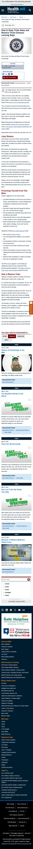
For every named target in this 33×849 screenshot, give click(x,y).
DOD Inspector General (16, 815)
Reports (3, 765)
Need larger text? (8, 25)
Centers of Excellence (7, 701)
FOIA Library (4, 747)
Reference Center (7, 737)
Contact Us (4, 659)
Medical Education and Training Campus (11, 675)
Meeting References (6, 755)
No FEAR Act (9, 808)
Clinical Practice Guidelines (8, 740)
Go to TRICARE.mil (6, 773)
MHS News (4, 719)
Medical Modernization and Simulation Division (13, 677)
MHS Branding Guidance (7, 657)
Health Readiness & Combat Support (10, 698)
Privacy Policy (20, 804)
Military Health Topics (8, 681)
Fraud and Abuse (21, 808)
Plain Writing (11, 822)
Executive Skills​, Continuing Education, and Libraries (14, 672)
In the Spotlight (5, 729)
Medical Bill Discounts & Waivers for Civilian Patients (15, 706)
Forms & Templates (6, 750)
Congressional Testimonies (8, 742)
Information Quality (8, 818)
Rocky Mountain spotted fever (21, 127)
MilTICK (9, 264)
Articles (7, 584)
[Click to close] (31, 303)
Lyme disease (9, 127)
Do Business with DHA (7, 792)
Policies (3, 757)
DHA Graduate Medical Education (9, 667)
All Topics (3, 683)
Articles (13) (21, 336)
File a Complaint (5, 797)
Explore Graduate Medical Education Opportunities (14, 795)
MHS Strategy (5, 649)
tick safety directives (19, 231)
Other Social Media (9, 77)
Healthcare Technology (7, 703)
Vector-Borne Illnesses (8, 382)
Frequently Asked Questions (8, 752)
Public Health (7, 432)
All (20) (4, 336)
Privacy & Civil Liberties (7, 708)
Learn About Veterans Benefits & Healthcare (12, 785)
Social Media (4, 731)
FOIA (21, 811)
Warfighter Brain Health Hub (8, 688)
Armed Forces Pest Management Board (19, 102)
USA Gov (21, 822)
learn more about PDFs (23, 844)
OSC (21, 826)
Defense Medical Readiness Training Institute (13, 670)
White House (12, 826)
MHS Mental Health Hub (7, 691)
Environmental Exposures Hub (9, 693)
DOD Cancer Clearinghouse (8, 686)
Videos (7, 595)
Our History (4, 654)
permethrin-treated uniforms (13, 234)
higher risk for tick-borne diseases (20, 124)
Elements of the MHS (6, 647)
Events (7, 587)
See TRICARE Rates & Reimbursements (11, 787)
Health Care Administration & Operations (11, 696)
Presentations (4, 760)
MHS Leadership (5, 644)
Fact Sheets (4, 745)
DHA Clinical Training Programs (9, 665)
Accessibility (12, 811)
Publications (4, 762)
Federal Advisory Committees (8, 652)
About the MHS (6, 642)
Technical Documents (6, 767)
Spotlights (8, 592)
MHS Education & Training (10, 662)
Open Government (22, 818)
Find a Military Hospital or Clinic (9, 776)
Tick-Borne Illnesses (20, 83)
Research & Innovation (7, 711)
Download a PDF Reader (8, 844)
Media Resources (5, 734)
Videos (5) (12, 336)
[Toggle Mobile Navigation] (2, 10)
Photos (7, 590)
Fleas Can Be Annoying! (11, 444)
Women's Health (5, 716)
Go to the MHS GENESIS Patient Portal (11, 778)
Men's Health (4, 713)
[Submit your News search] (28, 580)
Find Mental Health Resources (9, 790)
